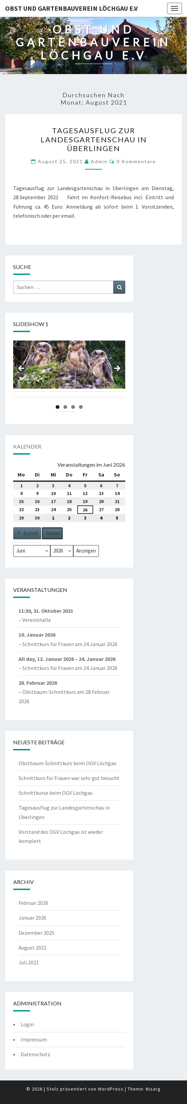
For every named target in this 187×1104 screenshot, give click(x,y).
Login (27, 1024)
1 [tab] (57, 407)
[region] (69, 370)
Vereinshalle (36, 619)
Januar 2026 (32, 917)
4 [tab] (81, 407)
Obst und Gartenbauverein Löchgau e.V (71, 8)
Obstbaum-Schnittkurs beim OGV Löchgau (67, 763)
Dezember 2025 (36, 932)
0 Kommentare (136, 161)
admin (99, 161)
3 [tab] (73, 407)
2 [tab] (65, 407)
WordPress (111, 1089)
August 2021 (33, 947)
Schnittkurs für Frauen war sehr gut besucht (69, 778)
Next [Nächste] (117, 369)
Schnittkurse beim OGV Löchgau (55, 792)
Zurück (27, 533)
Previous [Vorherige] (22, 369)
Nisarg (153, 1089)
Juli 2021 (29, 962)
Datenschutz (35, 1054)
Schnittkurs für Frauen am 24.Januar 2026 (69, 643)
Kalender (27, 446)
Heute (53, 533)
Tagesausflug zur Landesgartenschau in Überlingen (94, 139)
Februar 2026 (33, 902)
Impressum (34, 1039)
